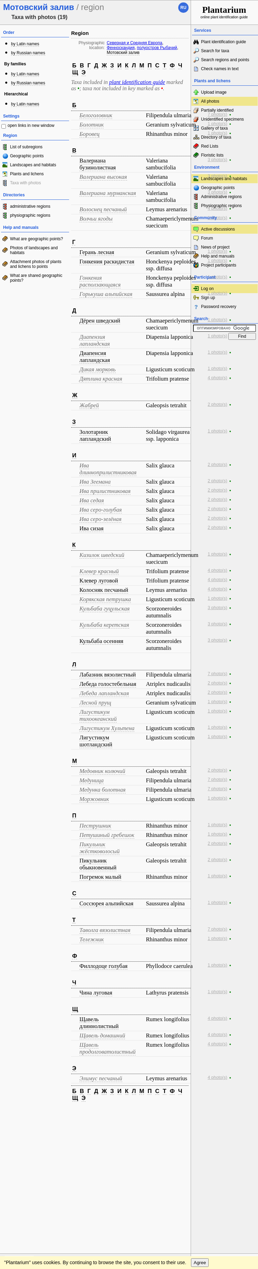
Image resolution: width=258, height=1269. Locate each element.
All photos (210, 101)
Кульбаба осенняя (101, 641)
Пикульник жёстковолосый (99, 848)
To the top (178, 1114)
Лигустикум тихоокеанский (98, 715)
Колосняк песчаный (103, 590)
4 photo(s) (217, 208)
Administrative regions (221, 196)
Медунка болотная (102, 789)
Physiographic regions (221, 205)
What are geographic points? (36, 238)
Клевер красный (99, 571)
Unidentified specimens (222, 119)
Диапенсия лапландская (94, 356)
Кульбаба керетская (104, 625)
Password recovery (218, 306)
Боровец (89, 134)
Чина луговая (95, 992)
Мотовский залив (123, 52)
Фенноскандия (121, 47)
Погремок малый (100, 877)
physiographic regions (30, 215)
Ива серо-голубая (100, 509)
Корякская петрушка (105, 599)
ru (183, 7)
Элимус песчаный (100, 1078)
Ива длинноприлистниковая (107, 469)
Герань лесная (96, 252)
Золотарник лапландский (95, 435)
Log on (207, 288)
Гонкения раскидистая (106, 261)
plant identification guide (137, 82)
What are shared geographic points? (36, 278)
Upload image (214, 92)
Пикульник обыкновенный (97, 864)
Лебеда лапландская (104, 693)
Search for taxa (215, 50)
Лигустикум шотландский (95, 741)
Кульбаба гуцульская (104, 608)
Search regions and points (225, 59)
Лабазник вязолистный (107, 674)
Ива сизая (91, 528)
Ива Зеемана (95, 481)
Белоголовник (95, 115)
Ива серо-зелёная (100, 519)
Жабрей (89, 405)
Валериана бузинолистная (97, 164)
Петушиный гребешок (106, 835)
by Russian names (28, 52)
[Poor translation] (25, 1164)
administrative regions (30, 206)
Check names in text (220, 68)
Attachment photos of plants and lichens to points (35, 264)
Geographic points (27, 155)
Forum (207, 238)
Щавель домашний (102, 1035)
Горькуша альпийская (105, 294)
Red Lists (209, 146)
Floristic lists (212, 155)
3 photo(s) (217, 159)
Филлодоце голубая (103, 966)
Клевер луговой (98, 580)
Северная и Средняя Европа (134, 42)
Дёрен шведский (99, 320)
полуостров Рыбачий (157, 47)
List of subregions (26, 146)
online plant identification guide (224, 12)
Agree (200, 1127)
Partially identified (217, 110)
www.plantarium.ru (224, 1113)
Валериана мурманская (107, 193)
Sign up (208, 297)
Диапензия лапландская (94, 340)
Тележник (91, 939)
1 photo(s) (217, 123)
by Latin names (25, 43)
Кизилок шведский (101, 555)
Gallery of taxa (214, 128)
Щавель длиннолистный (98, 1022)
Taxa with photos (25, 182)
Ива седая (91, 500)
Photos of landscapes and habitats (34, 250)
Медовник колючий (102, 771)
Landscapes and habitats (33, 164)
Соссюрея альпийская (106, 903)
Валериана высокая (103, 177)
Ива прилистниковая (105, 491)
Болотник (91, 124)
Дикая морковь (97, 369)
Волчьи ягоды (96, 218)
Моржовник (94, 799)
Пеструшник (95, 825)
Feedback (47, 1114)
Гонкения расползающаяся (100, 281)
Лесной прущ (95, 702)
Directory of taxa (216, 137)
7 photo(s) (217, 114)
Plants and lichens (27, 173)
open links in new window (31, 125)
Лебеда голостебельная (107, 684)
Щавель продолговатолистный (107, 1048)
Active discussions (218, 229)
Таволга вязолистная (105, 930)
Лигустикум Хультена (106, 728)
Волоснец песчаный (103, 209)
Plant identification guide (223, 41)
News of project (215, 247)
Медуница (91, 780)
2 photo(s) (217, 404)
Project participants (218, 265)
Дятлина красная (100, 378)
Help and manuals (218, 256)
